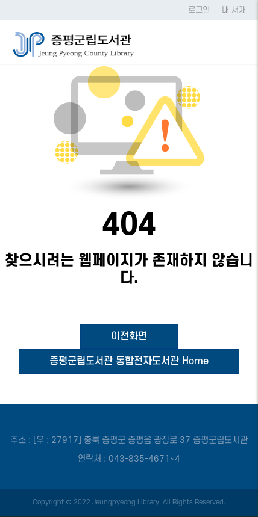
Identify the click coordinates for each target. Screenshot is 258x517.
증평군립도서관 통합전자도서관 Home (129, 361)
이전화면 (129, 336)
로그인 (199, 10)
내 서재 (234, 10)
